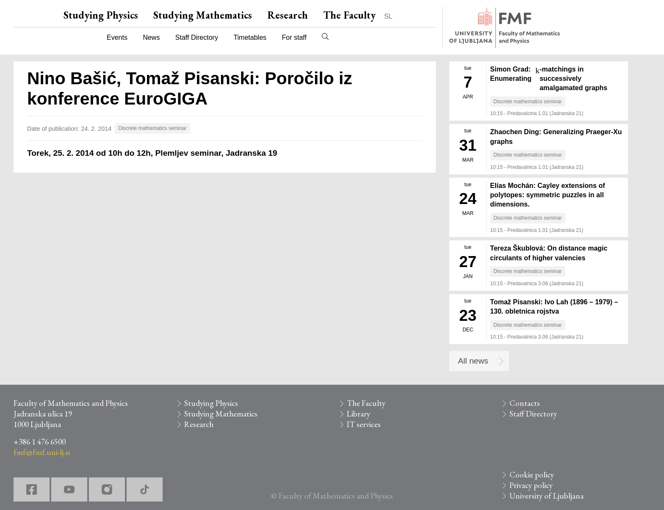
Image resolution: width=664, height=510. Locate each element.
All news (473, 360)
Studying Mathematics (202, 15)
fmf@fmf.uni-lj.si (42, 452)
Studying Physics (101, 15)
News (151, 37)
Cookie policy (531, 474)
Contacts (524, 403)
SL (388, 16)
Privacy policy (531, 485)
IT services (364, 424)
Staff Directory (196, 37)
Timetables (249, 37)
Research (287, 15)
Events (117, 37)
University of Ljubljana (546, 496)
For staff (294, 37)
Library (358, 413)
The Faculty (349, 15)
